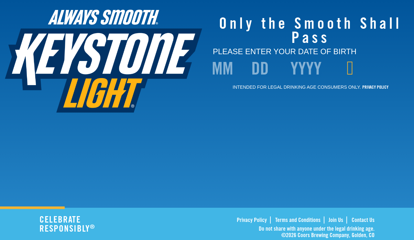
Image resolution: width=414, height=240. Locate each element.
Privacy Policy (252, 219)
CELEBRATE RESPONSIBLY (86, 224)
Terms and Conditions (298, 219)
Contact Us (363, 219)
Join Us (336, 219)
